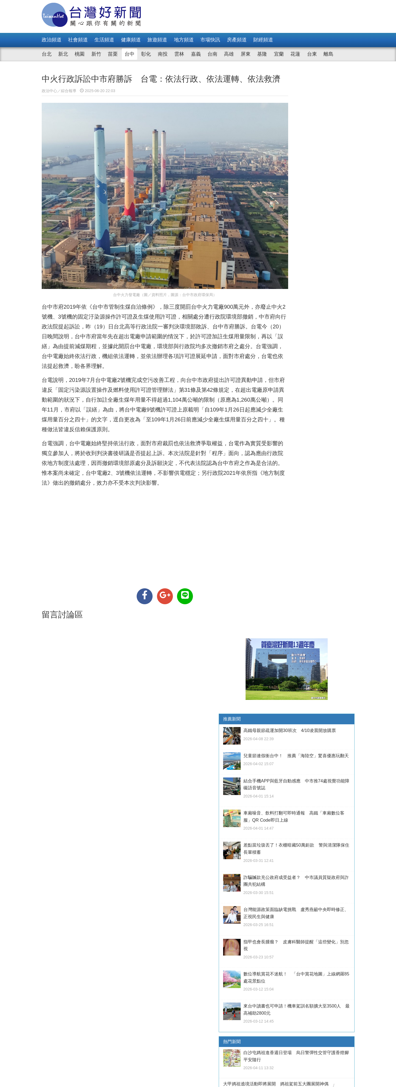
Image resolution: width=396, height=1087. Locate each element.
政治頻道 (51, 39)
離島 (328, 54)
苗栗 (113, 54)
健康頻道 (131, 39)
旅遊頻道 (157, 39)
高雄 (229, 54)
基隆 (262, 54)
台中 (129, 54)
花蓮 (295, 54)
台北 (47, 54)
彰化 (146, 54)
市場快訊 (210, 39)
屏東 (246, 54)
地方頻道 (184, 39)
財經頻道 (263, 39)
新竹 (96, 54)
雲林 (179, 54)
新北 (63, 54)
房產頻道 (237, 39)
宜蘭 (279, 54)
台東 (312, 54)
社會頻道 (78, 39)
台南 (212, 54)
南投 (163, 54)
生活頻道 (104, 39)
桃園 (80, 54)
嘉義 (196, 54)
